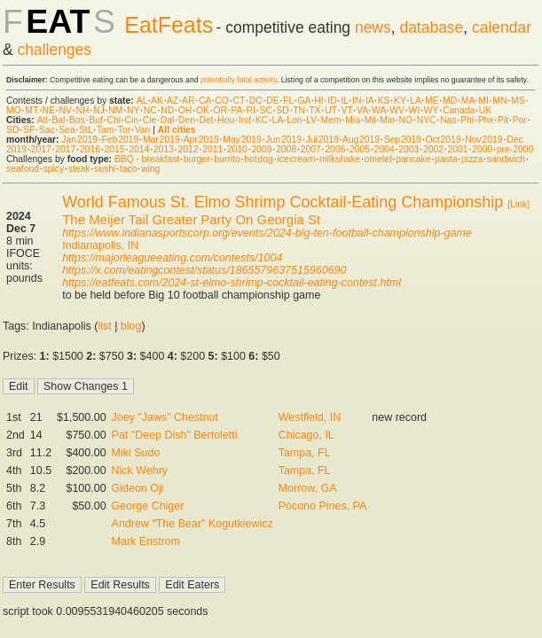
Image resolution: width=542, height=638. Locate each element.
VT (346, 110)
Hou (225, 120)
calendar (501, 27)
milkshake (339, 159)
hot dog (258, 159)
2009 (261, 149)
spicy (54, 169)
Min (387, 120)
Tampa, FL (305, 453)
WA (379, 110)
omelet (378, 159)
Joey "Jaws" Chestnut (165, 417)
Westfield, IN (310, 417)
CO (222, 100)
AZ (172, 100)
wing (150, 169)
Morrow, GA (308, 488)
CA (205, 100)
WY (431, 110)
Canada (459, 110)
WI (414, 110)
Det (206, 120)
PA (237, 110)
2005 (360, 149)
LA (415, 100)
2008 (286, 149)
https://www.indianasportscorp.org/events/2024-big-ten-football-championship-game (267, 233)
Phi (467, 120)
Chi (113, 120)
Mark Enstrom (146, 541)
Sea (67, 130)
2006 (335, 149)
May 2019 (242, 139)
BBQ (124, 159)
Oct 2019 (443, 139)
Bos (77, 120)
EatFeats (168, 24)
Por (520, 120)
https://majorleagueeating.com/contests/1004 (172, 258)
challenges (55, 49)
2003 (408, 149)
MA (468, 100)
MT (31, 110)
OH (185, 110)
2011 (212, 149)
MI (483, 100)
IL (344, 100)
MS (518, 100)
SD (282, 110)
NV (65, 110)
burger (197, 159)
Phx (486, 120)
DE (272, 100)
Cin (132, 120)
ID (331, 100)
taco (128, 169)
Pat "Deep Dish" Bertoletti (175, 435)
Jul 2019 (322, 139)
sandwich (506, 159)
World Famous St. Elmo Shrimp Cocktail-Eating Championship (282, 202)
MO (13, 110)
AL (142, 100)
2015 (115, 149)
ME (432, 100)
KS (384, 100)
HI (318, 100)
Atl (42, 120)
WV (397, 110)
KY (400, 100)
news (373, 27)
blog (131, 326)
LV (311, 120)
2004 (384, 149)
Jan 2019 (79, 139)
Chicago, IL (306, 435)
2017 (41, 149)
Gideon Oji (138, 488)
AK (157, 100)
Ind (245, 120)
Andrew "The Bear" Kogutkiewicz (192, 523)
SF (29, 130)
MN (499, 100)
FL (288, 100)
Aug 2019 (361, 139)
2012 (187, 149)
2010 (237, 149)
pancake (413, 159)
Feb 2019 (120, 139)
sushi (104, 169)
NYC (426, 120)
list (104, 326)
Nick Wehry (140, 470)
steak (79, 169)
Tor (124, 130)
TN (299, 110)
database (431, 27)
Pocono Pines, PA (323, 506)
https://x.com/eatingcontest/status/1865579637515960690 (204, 270)
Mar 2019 (161, 139)
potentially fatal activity (238, 79)
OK (202, 110)
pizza (472, 159)
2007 (311, 149)
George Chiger (148, 506)
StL (85, 130)
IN (356, 100)
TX (314, 110)
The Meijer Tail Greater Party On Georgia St (191, 219)
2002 (433, 149)
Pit (503, 120)
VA (362, 110)
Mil (369, 120)
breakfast (160, 159)
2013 (163, 149)
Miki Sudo (136, 453)
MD (450, 100)
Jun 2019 (283, 139)
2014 (139, 149)
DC (256, 100)
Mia (352, 120)
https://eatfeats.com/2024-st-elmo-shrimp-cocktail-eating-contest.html (231, 282)
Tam (105, 130)
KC (261, 120)
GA (303, 100)
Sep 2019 (402, 139)
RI (251, 110)
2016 (90, 149)
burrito (227, 159)
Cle (150, 120)
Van (143, 130)
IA (369, 100)
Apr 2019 (201, 139)
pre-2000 (515, 149)
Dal (168, 120)
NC (150, 110)
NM (115, 110)
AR (188, 100)
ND (167, 110)
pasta (446, 159)
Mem (331, 120)
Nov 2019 (483, 139)
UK (485, 110)
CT (238, 100)
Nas (448, 120)
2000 (482, 149)
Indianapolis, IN (100, 245)
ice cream (296, 159)
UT (331, 110)
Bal (58, 120)
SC (265, 110)
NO (406, 120)
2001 (458, 149)
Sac (47, 130)
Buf (96, 120)
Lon (294, 120)
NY (133, 110)
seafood (22, 169)
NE (49, 110)
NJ (99, 110)
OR (220, 110)
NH (83, 110)
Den (186, 120)
